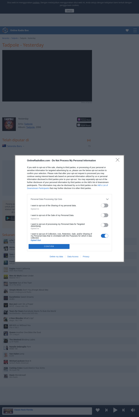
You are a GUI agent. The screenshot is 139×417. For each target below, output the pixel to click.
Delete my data (56, 256)
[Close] (118, 160)
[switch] (104, 205)
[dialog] (69, 208)
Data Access (72, 256)
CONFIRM (49, 246)
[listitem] (69, 199)
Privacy (86, 256)
